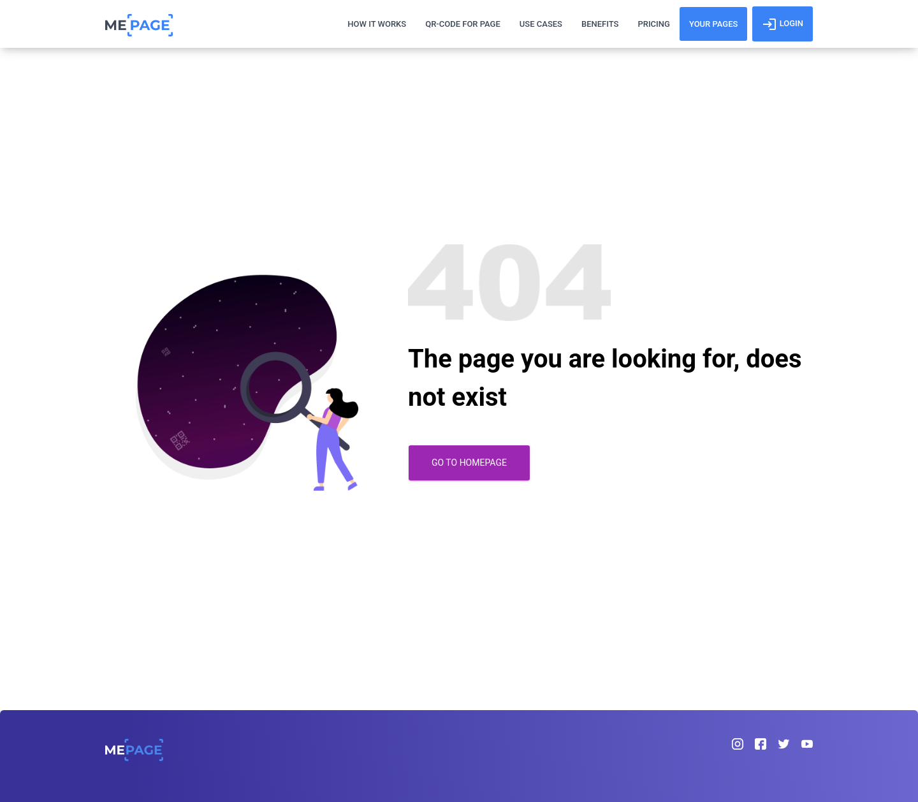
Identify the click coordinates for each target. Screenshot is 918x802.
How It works (376, 24)
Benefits (599, 24)
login (782, 24)
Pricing (653, 24)
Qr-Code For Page (462, 24)
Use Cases (541, 24)
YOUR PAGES (713, 24)
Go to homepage (469, 462)
